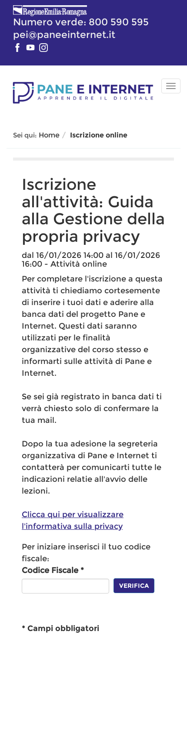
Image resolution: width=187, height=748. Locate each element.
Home (49, 135)
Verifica (134, 586)
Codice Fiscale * (53, 570)
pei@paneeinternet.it (64, 34)
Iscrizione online (98, 135)
